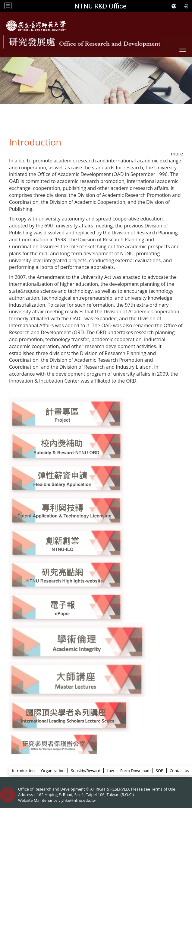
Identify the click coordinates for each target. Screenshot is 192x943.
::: (6, 759)
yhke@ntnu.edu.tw (78, 800)
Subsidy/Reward (85, 770)
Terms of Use (163, 789)
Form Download (135, 770)
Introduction (23, 770)
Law (110, 770)
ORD (95, 760)
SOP (159, 770)
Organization (53, 770)
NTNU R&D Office (100, 6)
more (177, 153)
